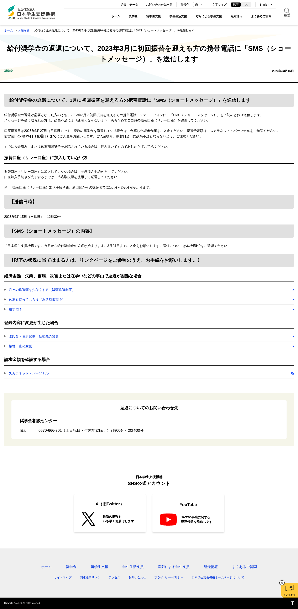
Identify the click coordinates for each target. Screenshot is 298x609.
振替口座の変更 (20, 346)
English (264, 4)
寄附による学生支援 (209, 16)
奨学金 (133, 16)
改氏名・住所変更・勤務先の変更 (34, 336)
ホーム (115, 16)
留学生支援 (153, 16)
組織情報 (236, 16)
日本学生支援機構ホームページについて (218, 577)
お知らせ (24, 30)
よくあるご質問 (261, 16)
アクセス (114, 577)
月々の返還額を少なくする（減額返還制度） (42, 289)
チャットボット (290, 595)
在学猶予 (15, 309)
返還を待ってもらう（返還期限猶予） (37, 299)
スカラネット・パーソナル (29, 373)
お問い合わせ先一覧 (159, 4)
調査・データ (129, 4)
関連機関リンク (90, 577)
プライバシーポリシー (168, 577)
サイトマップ (63, 577)
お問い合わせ (137, 577)
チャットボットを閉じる (282, 583)
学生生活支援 (178, 16)
